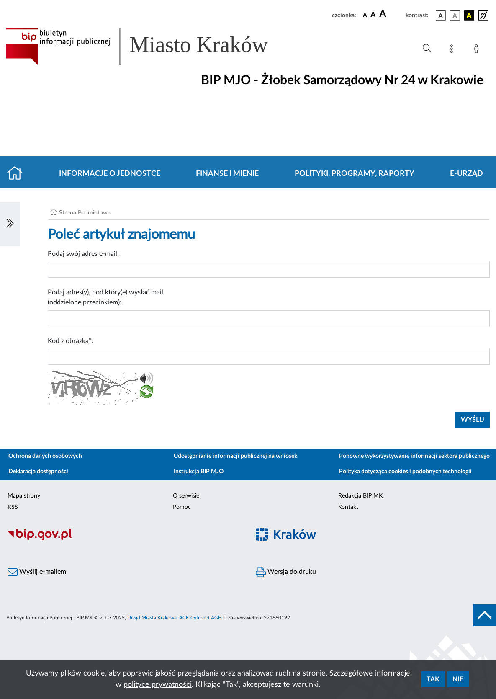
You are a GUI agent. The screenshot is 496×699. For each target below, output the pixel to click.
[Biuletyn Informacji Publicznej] (124, 539)
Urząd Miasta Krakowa (152, 617)
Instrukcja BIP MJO (199, 472)
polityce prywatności (157, 685)
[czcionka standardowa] (365, 15)
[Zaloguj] (478, 50)
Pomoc (182, 507)
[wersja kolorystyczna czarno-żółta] (469, 15)
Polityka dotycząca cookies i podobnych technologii (405, 472)
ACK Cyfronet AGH (200, 617)
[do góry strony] (484, 615)
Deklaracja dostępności (38, 472)
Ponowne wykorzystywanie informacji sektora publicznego (414, 456)
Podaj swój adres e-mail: (83, 253)
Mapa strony (24, 496)
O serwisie (186, 496)
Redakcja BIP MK (360, 496)
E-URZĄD (466, 174)
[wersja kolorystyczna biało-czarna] (455, 15)
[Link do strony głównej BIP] (149, 46)
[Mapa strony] (453, 50)
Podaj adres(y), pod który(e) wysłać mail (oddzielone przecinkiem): (105, 297)
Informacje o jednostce (109, 174)
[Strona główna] (18, 173)
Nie (457, 679)
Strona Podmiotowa (85, 213)
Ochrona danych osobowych (45, 456)
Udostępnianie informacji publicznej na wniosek (235, 456)
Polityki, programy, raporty (354, 174)
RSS (13, 507)
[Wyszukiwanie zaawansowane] (427, 48)
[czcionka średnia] (373, 15)
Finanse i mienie (227, 174)
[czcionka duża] (391, 14)
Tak (433, 679)
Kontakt (348, 507)
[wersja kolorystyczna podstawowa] (440, 15)
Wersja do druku (286, 572)
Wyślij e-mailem (37, 572)
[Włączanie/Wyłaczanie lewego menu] (10, 224)
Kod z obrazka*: (70, 341)
